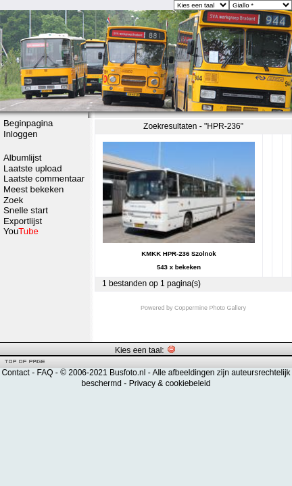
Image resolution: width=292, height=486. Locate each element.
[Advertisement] (43, 288)
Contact (15, 372)
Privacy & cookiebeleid (170, 383)
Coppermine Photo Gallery (210, 307)
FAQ (44, 372)
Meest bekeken (33, 189)
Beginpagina (28, 123)
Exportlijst (22, 221)
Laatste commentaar (43, 178)
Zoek (13, 200)
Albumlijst (22, 158)
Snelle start (25, 210)
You (21, 231)
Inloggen (20, 134)
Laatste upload (32, 168)
